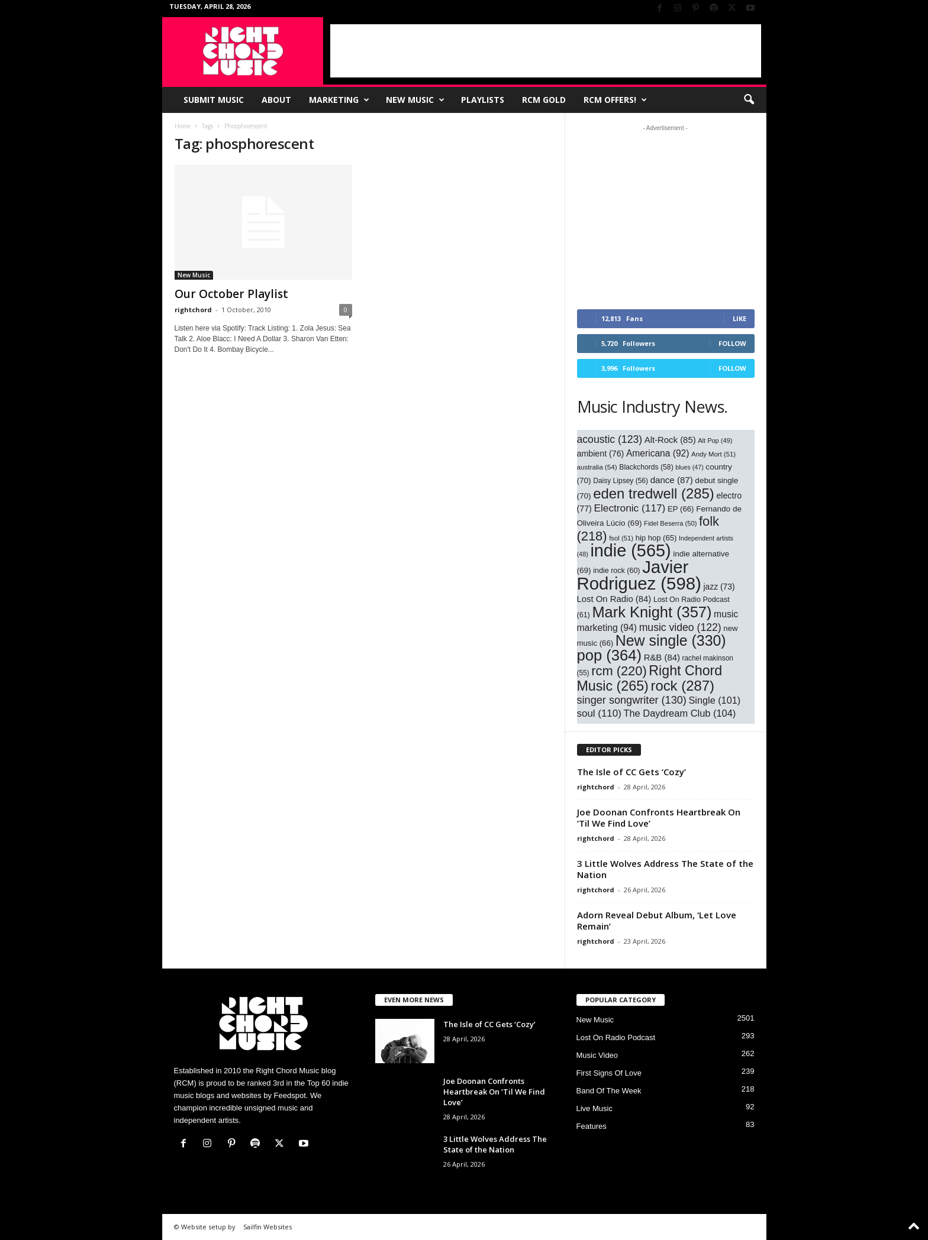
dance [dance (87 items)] (671, 480)
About (276, 99)
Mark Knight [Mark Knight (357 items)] (651, 612)
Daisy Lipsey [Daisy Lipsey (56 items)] (620, 481)
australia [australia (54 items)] (597, 467)
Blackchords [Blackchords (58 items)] (646, 467)
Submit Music (213, 99)
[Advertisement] (545, 50)
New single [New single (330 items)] (671, 640)
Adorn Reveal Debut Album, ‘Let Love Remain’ (656, 920)
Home (183, 126)
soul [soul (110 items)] (599, 713)
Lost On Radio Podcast (616, 1037)
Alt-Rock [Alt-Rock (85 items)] (670, 440)
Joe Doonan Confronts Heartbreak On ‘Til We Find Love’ (658, 817)
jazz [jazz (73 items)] (718, 586)
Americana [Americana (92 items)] (657, 453)
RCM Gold (544, 99)
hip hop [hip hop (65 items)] (656, 537)
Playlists (482, 99)
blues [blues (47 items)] (689, 467)
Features (591, 1126)
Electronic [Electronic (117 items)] (629, 508)
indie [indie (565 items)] (630, 550)
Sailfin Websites (267, 1226)
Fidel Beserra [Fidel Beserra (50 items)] (670, 523)
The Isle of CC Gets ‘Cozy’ (631, 772)
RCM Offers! (615, 100)
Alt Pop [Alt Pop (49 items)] (715, 440)
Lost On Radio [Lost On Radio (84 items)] (614, 599)
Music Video (597, 1055)
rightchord (193, 309)
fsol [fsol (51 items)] (621, 538)
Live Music (594, 1108)
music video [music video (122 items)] (680, 627)
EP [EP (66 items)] (681, 508)
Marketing (339, 100)
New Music (415, 100)
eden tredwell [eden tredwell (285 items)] (653, 493)
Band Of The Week (609, 1090)
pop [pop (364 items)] (609, 655)
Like (739, 318)
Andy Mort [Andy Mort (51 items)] (713, 454)
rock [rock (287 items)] (682, 686)
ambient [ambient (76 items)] (600, 453)
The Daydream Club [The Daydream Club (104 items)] (679, 713)
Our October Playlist (231, 294)
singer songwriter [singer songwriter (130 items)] (632, 700)
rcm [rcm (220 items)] (619, 670)
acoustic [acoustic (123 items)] (610, 439)
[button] (749, 100)
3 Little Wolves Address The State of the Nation (665, 868)
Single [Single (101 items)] (715, 700)
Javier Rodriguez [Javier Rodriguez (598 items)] (639, 575)
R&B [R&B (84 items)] (662, 657)
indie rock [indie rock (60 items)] (616, 570)
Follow (732, 343)
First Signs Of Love (609, 1073)
